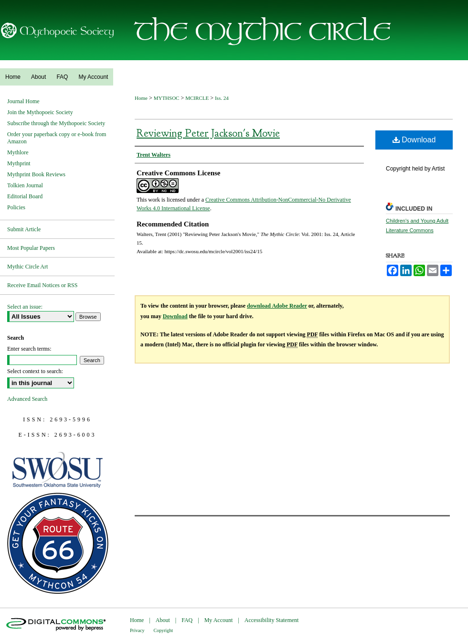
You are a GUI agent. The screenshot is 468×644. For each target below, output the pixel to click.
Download (414, 140)
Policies (16, 207)
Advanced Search (27, 399)
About (163, 620)
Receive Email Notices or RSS (42, 285)
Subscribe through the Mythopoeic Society (56, 123)
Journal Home (23, 101)
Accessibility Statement (272, 620)
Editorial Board (25, 196)
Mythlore (18, 152)
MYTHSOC (167, 98)
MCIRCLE (197, 98)
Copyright (163, 630)
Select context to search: (35, 371)
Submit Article (24, 229)
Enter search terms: (29, 348)
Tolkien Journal (25, 185)
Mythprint (19, 163)
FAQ (186, 620)
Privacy (137, 630)
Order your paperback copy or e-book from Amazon (56, 138)
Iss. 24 (222, 98)
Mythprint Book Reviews (36, 174)
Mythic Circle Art (27, 266)
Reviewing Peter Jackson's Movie (208, 133)
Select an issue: (25, 306)
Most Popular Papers (31, 248)
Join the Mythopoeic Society (40, 112)
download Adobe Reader (277, 305)
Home (141, 98)
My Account (218, 620)
